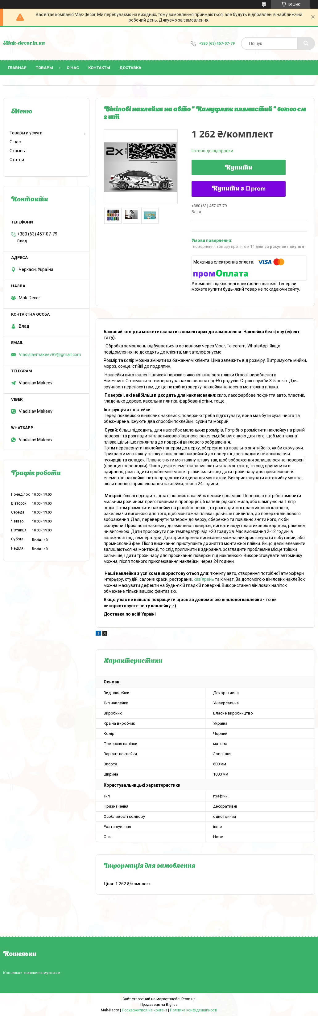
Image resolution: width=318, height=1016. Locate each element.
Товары (44, 67)
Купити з (239, 189)
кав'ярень (204, 579)
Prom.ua (188, 999)
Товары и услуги (26, 132)
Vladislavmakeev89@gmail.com (50, 354)
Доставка (130, 67)
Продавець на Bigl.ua (159, 1004)
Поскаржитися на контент (144, 1010)
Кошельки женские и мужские (31, 972)
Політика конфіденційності (193, 1010)
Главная (17, 67)
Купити (238, 168)
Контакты (99, 67)
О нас (73, 67)
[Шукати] (306, 43)
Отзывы (18, 150)
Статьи (17, 159)
